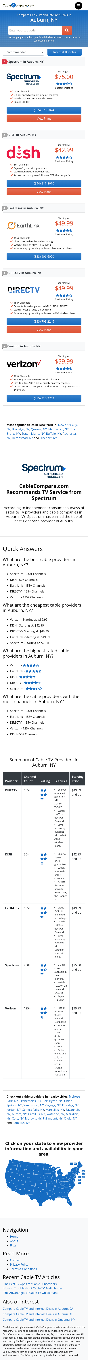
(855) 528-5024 (44, 110)
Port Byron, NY (53, 1101)
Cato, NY (18, 1118)
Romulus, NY (21, 1123)
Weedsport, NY (34, 1105)
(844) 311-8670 (44, 183)
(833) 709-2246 (44, 321)
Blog (13, 1245)
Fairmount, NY (52, 1118)
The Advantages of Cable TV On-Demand (30, 1293)
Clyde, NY (70, 1118)
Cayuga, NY (53, 1105)
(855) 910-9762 (44, 398)
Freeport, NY (48, 438)
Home (14, 1237)
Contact (15, 1260)
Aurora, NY (19, 1114)
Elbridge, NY (70, 1105)
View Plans (44, 118)
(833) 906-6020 (44, 257)
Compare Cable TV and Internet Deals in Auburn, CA (38, 1309)
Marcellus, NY (55, 1110)
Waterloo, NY (55, 1114)
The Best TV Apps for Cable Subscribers (30, 1284)
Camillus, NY (36, 1114)
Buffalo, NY (53, 434)
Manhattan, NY (58, 429)
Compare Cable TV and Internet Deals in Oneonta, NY (39, 1320)
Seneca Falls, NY (33, 1110)
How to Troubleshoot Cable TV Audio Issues (33, 1288)
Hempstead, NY (22, 438)
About (14, 1241)
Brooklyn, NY (20, 429)
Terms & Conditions (23, 1269)
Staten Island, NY (33, 434)
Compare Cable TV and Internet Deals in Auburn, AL (38, 1314)
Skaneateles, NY (30, 1101)
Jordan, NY (14, 1110)
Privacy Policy (19, 1265)
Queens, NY (39, 429)
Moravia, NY (33, 1118)
